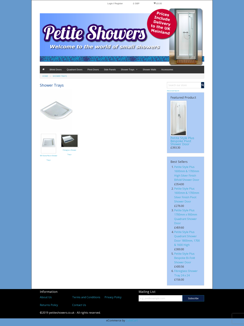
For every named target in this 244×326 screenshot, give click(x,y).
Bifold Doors (56, 69)
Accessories (167, 69)
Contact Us (79, 305)
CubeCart (132, 320)
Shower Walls (149, 69)
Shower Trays (127, 69)
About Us (46, 297)
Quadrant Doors (75, 69)
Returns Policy (49, 305)
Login (110, 3)
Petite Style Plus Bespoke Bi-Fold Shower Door (184, 258)
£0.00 (158, 3)
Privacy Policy (113, 297)
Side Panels (110, 69)
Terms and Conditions (86, 297)
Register (119, 3)
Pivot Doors (93, 69)
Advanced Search (173, 91)
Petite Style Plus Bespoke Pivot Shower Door (182, 141)
